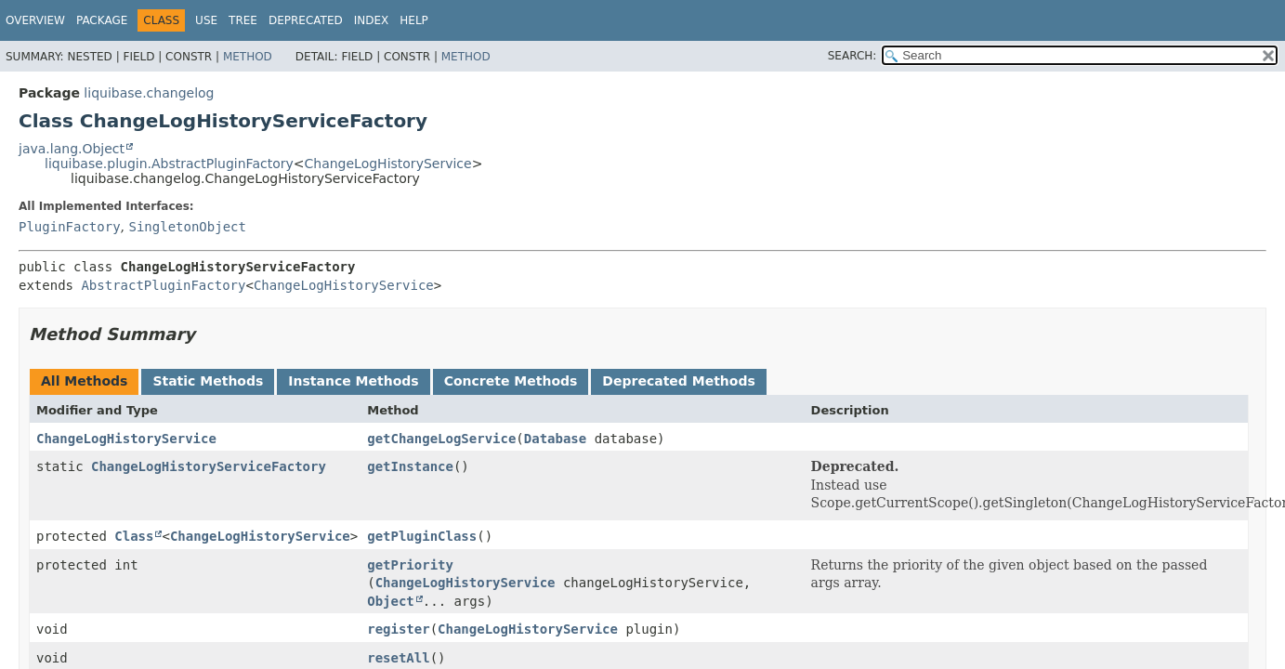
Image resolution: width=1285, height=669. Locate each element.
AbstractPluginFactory (163, 285)
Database (555, 438)
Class (133, 536)
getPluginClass (422, 536)
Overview (35, 20)
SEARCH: (852, 55)
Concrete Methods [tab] (511, 381)
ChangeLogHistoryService (388, 163)
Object (390, 601)
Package (101, 20)
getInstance (410, 466)
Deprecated (306, 20)
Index (371, 20)
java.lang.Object (72, 148)
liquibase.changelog (149, 92)
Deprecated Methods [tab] (678, 381)
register (398, 629)
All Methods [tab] (84, 381)
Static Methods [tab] (207, 381)
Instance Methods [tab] (353, 381)
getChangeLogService (441, 438)
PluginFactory (70, 226)
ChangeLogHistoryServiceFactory (208, 466)
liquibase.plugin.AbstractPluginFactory (169, 163)
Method (247, 56)
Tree (243, 20)
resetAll (398, 657)
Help (414, 20)
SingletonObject (186, 226)
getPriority (410, 565)
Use (206, 20)
